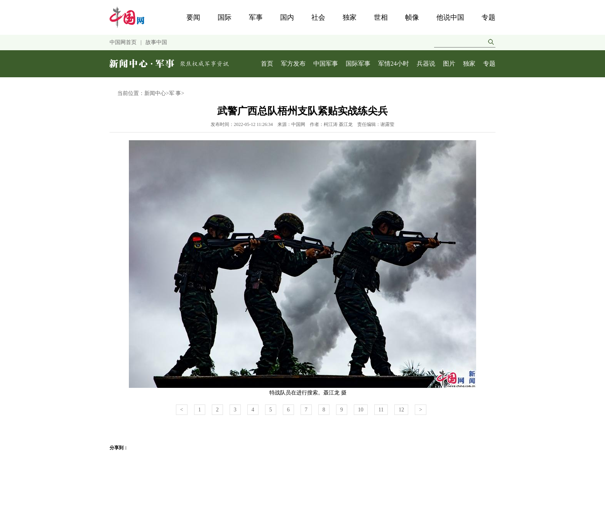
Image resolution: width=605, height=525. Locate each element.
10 (360, 410)
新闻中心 (155, 93)
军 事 (175, 93)
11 (381, 410)
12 (401, 410)
